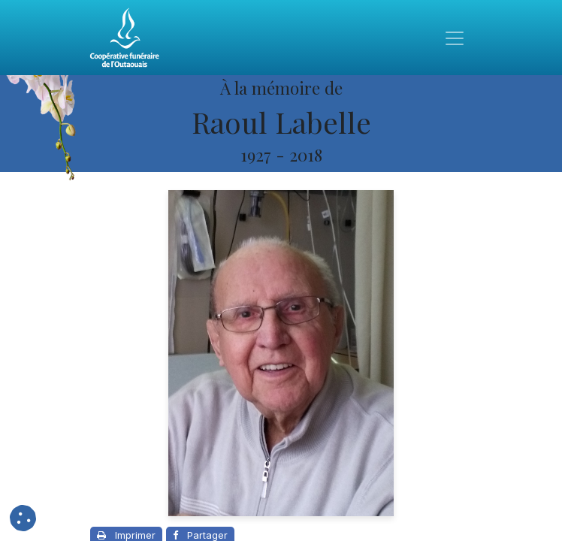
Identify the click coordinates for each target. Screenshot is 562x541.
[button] (23, 518)
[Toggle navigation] (455, 37)
